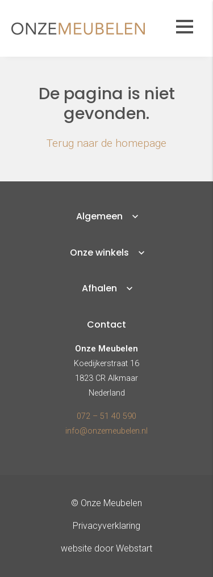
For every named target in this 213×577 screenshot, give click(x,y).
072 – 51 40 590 (106, 416)
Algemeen (99, 216)
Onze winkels (99, 252)
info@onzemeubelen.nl (106, 431)
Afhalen (99, 288)
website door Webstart (106, 548)
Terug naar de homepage (106, 143)
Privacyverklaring (106, 525)
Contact (106, 324)
